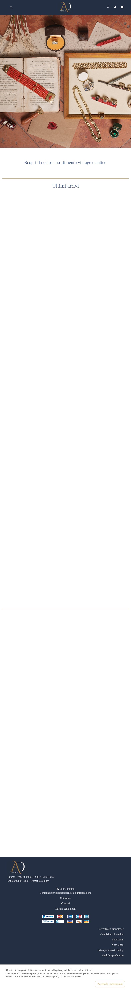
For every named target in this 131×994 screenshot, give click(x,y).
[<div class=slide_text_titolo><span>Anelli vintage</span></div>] (68, 143)
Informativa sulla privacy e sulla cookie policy (36, 976)
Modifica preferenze (113, 955)
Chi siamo (65, 898)
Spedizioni (118, 939)
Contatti (65, 903)
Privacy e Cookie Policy (111, 950)
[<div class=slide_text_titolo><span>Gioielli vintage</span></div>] (62, 143)
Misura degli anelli (66, 908)
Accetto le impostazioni (110, 984)
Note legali (118, 944)
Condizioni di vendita (112, 934)
